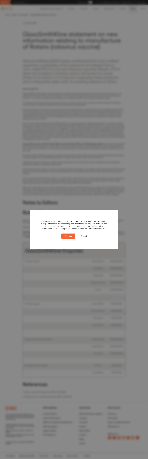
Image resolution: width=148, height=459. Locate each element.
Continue (68, 236)
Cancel (84, 236)
